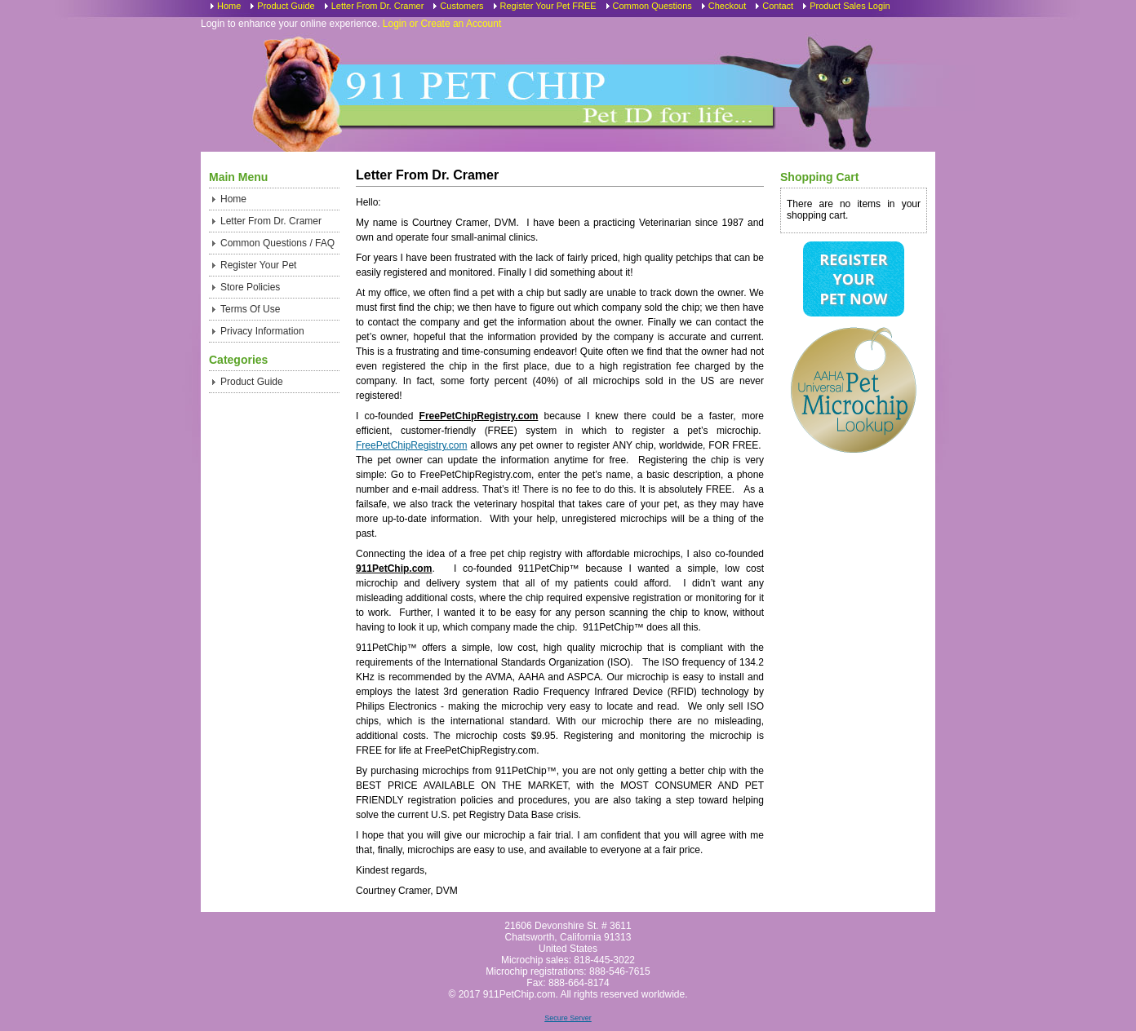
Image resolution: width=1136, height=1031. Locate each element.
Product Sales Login (850, 6)
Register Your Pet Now (853, 279)
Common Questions (652, 6)
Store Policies (250, 287)
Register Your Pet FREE (548, 6)
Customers (461, 6)
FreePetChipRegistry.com (412, 445)
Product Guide (285, 6)
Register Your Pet (258, 265)
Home (229, 6)
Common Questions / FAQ (277, 243)
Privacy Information (262, 331)
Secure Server (568, 1018)
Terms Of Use (250, 309)
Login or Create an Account (442, 23)
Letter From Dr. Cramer (377, 6)
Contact (777, 6)
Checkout (727, 6)
